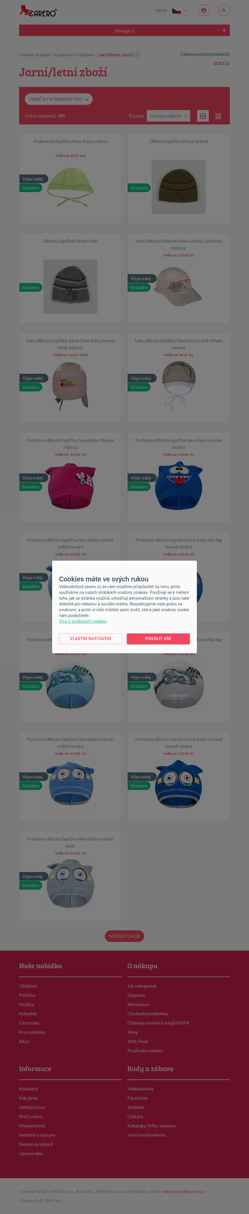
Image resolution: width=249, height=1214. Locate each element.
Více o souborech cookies (82, 621)
